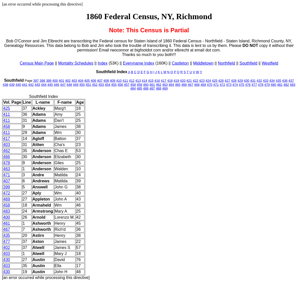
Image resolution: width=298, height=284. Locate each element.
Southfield (248, 63)
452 (94, 85)
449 (75, 85)
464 (171, 85)
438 (5, 85)
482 (286, 85)
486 (146, 88)
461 (152, 85)
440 (18, 85)
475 (241, 85)
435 (278, 80)
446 (56, 85)
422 (195, 80)
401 (61, 80)
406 (93, 80)
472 (222, 85)
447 (63, 85)
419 (176, 80)
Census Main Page (37, 63)
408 (106, 80)
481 (280, 85)
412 (132, 80)
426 (221, 80)
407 (100, 80)
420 (183, 80)
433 (266, 80)
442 (31, 85)
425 (214, 80)
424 (208, 80)
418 (170, 80)
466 (184, 85)
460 (146, 85)
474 (235, 85)
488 (158, 88)
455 (114, 85)
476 (248, 85)
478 (260, 85)
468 (197, 85)
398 (42, 80)
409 (112, 80)
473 (228, 85)
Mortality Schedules (75, 63)
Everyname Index (138, 63)
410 (119, 80)
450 (82, 85)
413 (138, 80)
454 (107, 85)
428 (234, 80)
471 (216, 85)
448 (69, 85)
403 (74, 80)
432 (259, 80)
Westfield (270, 63)
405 (87, 80)
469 (203, 85)
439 (12, 85)
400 (55, 80)
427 (227, 80)
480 (273, 85)
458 (133, 85)
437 (291, 80)
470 (209, 85)
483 (292, 85)
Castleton (180, 63)
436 (285, 80)
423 (202, 80)
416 (157, 80)
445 (50, 85)
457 (126, 85)
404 (80, 80)
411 (125, 80)
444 (44, 85)
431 (253, 80)
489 (165, 88)
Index (103, 63)
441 (24, 85)
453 (101, 85)
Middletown (203, 63)
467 (190, 85)
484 (133, 88)
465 (178, 85)
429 (240, 80)
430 (246, 80)
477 (254, 85)
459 (139, 85)
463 (165, 85)
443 (37, 85)
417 (164, 80)
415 (151, 80)
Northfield (226, 63)
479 (267, 85)
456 (120, 85)
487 (152, 88)
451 (88, 85)
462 (158, 85)
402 (68, 80)
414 (144, 80)
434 (272, 80)
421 (189, 80)
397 (36, 80)
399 (49, 80)
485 (139, 88)
